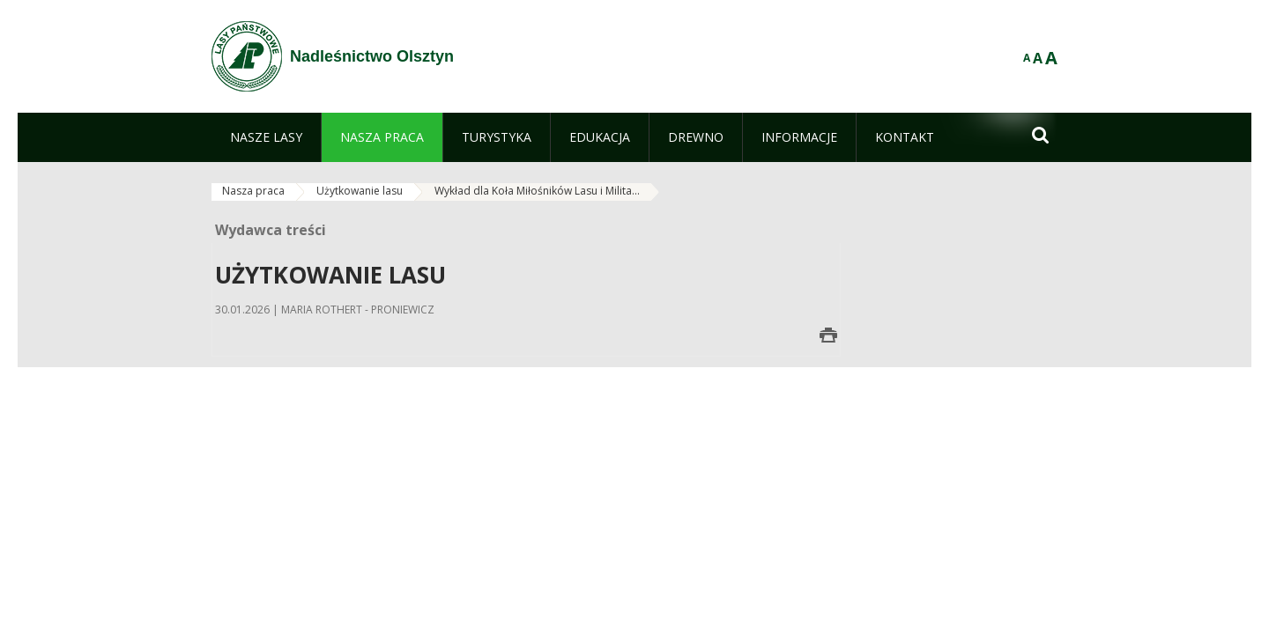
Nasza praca (253, 190)
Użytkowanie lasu (359, 190)
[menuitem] (266, 137)
